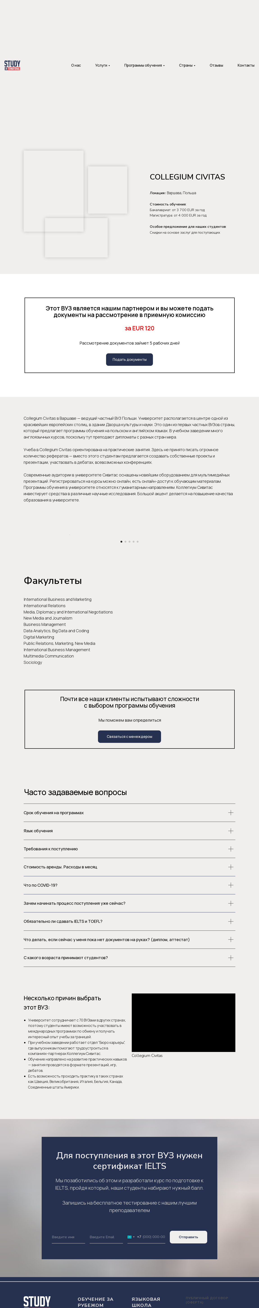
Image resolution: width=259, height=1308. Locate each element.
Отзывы (216, 65)
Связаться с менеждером (129, 792)
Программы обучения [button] (143, 65)
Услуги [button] (101, 65)
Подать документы (130, 359)
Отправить (188, 1292)
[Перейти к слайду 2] (125, 597)
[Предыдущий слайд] (68, 562)
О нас (76, 65)
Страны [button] (186, 65)
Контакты (246, 65)
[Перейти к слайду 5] (138, 597)
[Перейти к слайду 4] (133, 597)
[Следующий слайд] (190, 562)
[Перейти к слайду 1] (121, 597)
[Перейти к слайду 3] (129, 597)
